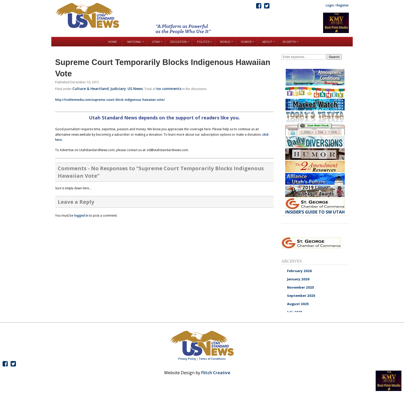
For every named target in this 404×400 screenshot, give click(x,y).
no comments (168, 88)
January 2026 (298, 279)
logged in (81, 215)
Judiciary (118, 88)
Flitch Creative (215, 372)
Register (342, 5)
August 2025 (298, 303)
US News (135, 88)
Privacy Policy (187, 359)
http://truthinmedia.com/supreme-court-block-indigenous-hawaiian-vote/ (110, 99)
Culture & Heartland (90, 88)
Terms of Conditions (212, 359)
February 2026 (299, 270)
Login (330, 5)
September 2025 (301, 295)
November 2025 (300, 287)
